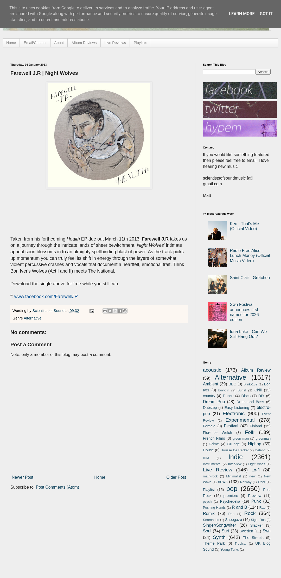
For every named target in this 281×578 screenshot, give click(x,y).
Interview (234, 464)
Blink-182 (250, 384)
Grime (214, 444)
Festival (231, 426)
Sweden (246, 531)
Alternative (32, 318)
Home (11, 43)
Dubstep (210, 407)
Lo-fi (256, 470)
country (209, 396)
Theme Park (214, 543)
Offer (261, 482)
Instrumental (212, 464)
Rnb (231, 514)
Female (209, 426)
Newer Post (22, 477)
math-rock (210, 476)
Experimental (240, 420)
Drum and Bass (250, 402)
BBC (232, 384)
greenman (263, 438)
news (222, 481)
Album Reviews (84, 43)
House (208, 450)
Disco (246, 396)
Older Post (176, 477)
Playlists (140, 43)
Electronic (234, 413)
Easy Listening (237, 407)
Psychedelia (230, 501)
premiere (230, 496)
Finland (256, 426)
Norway (245, 482)
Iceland (260, 450)
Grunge (233, 444)
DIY (261, 396)
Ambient (210, 384)
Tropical (240, 543)
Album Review (256, 370)
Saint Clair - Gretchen (250, 277)
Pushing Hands (214, 507)
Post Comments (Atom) (57, 487)
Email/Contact (35, 43)
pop (232, 488)
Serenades (211, 520)
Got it (266, 13)
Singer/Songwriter (219, 525)
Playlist (209, 490)
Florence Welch (217, 433)
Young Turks (229, 549)
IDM (206, 458)
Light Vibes (256, 464)
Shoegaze (233, 520)
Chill (258, 390)
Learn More (241, 13)
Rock (250, 513)
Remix (209, 513)
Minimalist (233, 476)
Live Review (217, 469)
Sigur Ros (258, 520)
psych (207, 501)
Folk (249, 432)
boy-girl (223, 390)
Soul (207, 531)
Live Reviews (115, 43)
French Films (214, 438)
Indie (235, 456)
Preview (254, 496)
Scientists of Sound (49, 311)
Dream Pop (214, 401)
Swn (267, 531)
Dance (228, 396)
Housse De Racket (235, 450)
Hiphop (254, 444)
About (59, 43)
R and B (239, 507)
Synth (219, 537)
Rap (262, 507)
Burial (242, 390)
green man (241, 438)
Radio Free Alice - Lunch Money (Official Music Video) (250, 255)
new (253, 476)
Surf (225, 531)
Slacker (256, 525)
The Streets (253, 538)
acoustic (212, 370)
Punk (256, 501)
